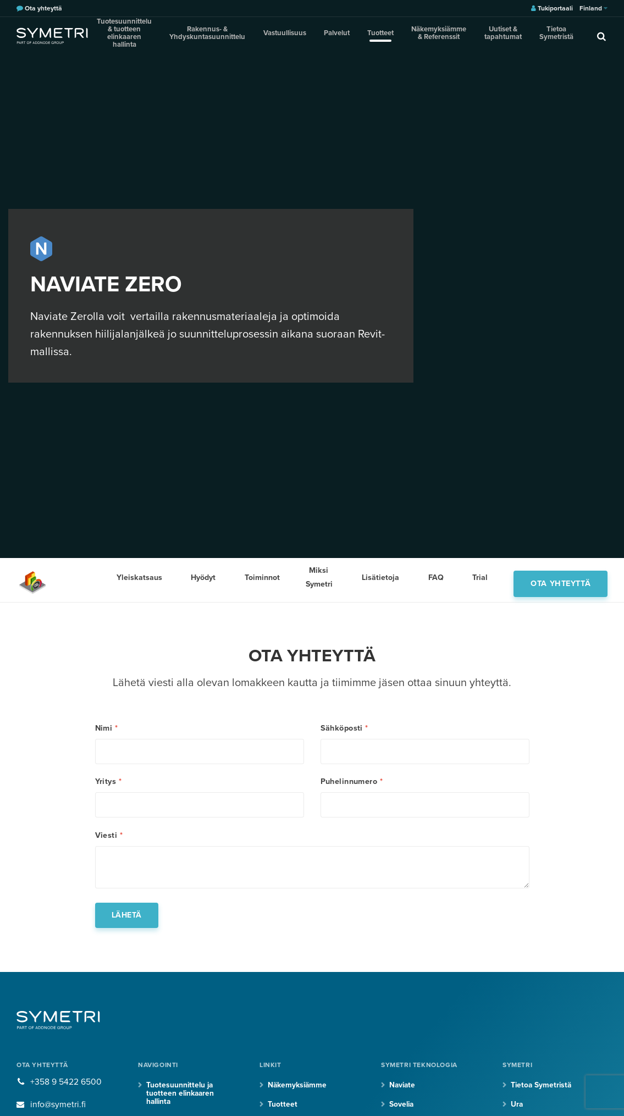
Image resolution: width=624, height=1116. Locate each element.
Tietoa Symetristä (547, 35)
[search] (588, 35)
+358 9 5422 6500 (66, 1089)
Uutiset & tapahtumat (498, 35)
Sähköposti (344, 728)
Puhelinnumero (352, 784)
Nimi (106, 728)
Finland (593, 8)
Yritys (108, 784)
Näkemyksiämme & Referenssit (436, 35)
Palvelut (346, 35)
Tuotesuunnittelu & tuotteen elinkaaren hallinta (140, 35)
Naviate (403, 1092)
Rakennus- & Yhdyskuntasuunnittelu (235, 35)
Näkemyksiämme (298, 1092)
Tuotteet (382, 35)
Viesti (109, 840)
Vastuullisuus (303, 35)
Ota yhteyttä (560, 579)
